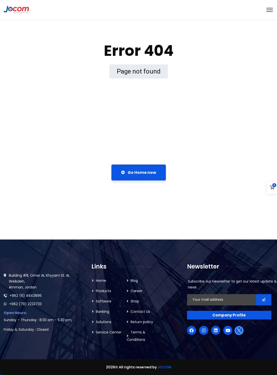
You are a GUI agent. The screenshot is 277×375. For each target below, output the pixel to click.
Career (136, 290)
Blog (134, 280)
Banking (102, 311)
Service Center (108, 332)
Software (103, 301)
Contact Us (140, 311)
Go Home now (138, 172)
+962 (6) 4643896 (26, 295)
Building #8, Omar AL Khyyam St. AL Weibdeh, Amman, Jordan (39, 281)
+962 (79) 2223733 (25, 303)
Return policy (142, 321)
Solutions (103, 321)
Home (101, 280)
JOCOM (164, 367)
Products (103, 290)
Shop (135, 301)
